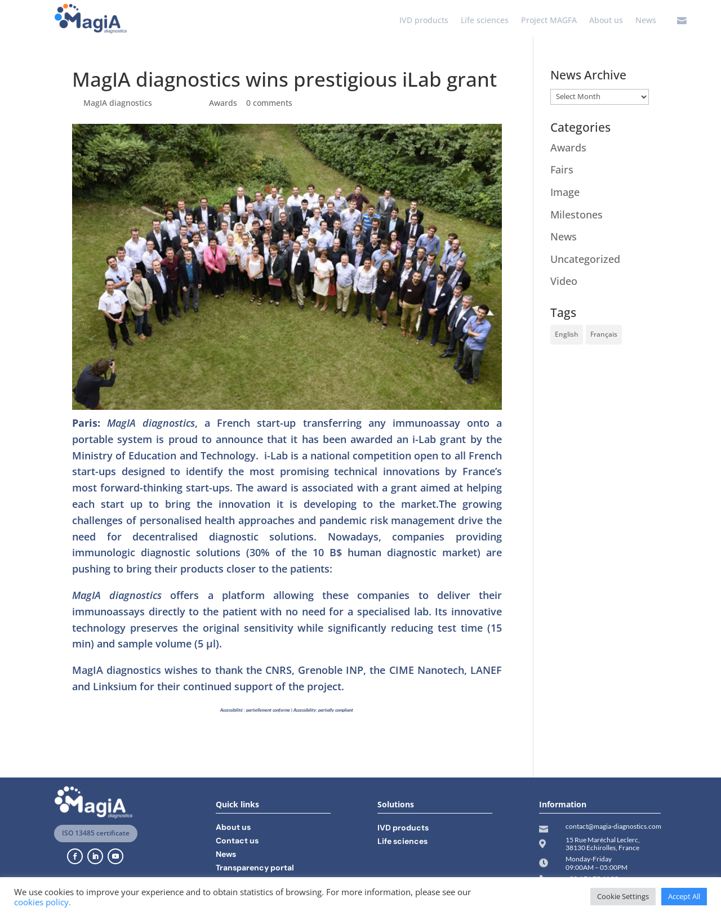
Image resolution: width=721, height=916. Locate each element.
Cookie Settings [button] (623, 896)
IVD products (423, 20)
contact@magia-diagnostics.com (613, 826)
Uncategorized (585, 259)
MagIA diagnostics (117, 102)
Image (565, 192)
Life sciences (485, 20)
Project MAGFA (549, 20)
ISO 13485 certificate (96, 833)
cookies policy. (42, 902)
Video (563, 281)
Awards (223, 102)
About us (606, 20)
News (645, 20)
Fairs (561, 169)
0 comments (269, 102)
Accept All (684, 896)
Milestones (576, 214)
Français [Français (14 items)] (603, 334)
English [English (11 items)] (566, 334)
